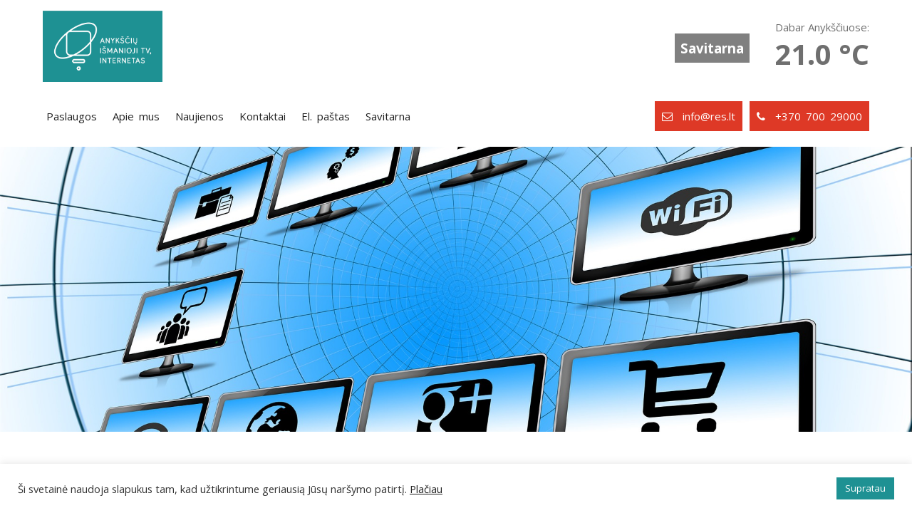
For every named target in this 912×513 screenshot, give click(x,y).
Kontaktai (262, 116)
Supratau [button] (865, 488)
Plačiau (426, 489)
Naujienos (199, 116)
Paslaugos (71, 116)
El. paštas (325, 116)
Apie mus (136, 116)
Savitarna (712, 48)
